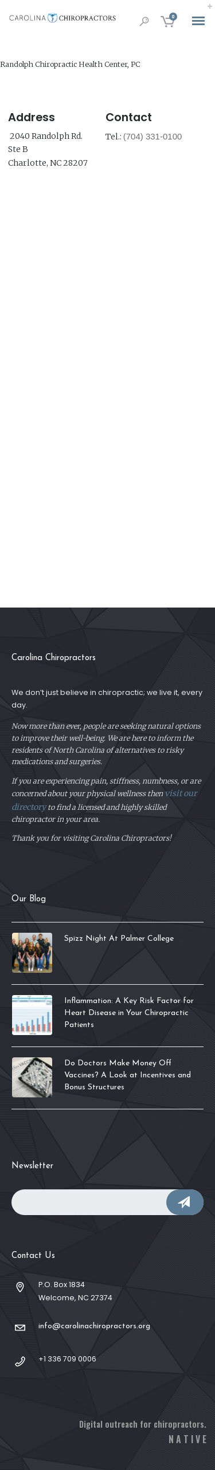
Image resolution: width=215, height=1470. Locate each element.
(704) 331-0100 (152, 136)
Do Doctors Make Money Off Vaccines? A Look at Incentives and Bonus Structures (127, 1075)
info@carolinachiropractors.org (94, 1326)
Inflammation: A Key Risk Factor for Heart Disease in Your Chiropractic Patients (129, 1013)
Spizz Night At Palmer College (119, 938)
